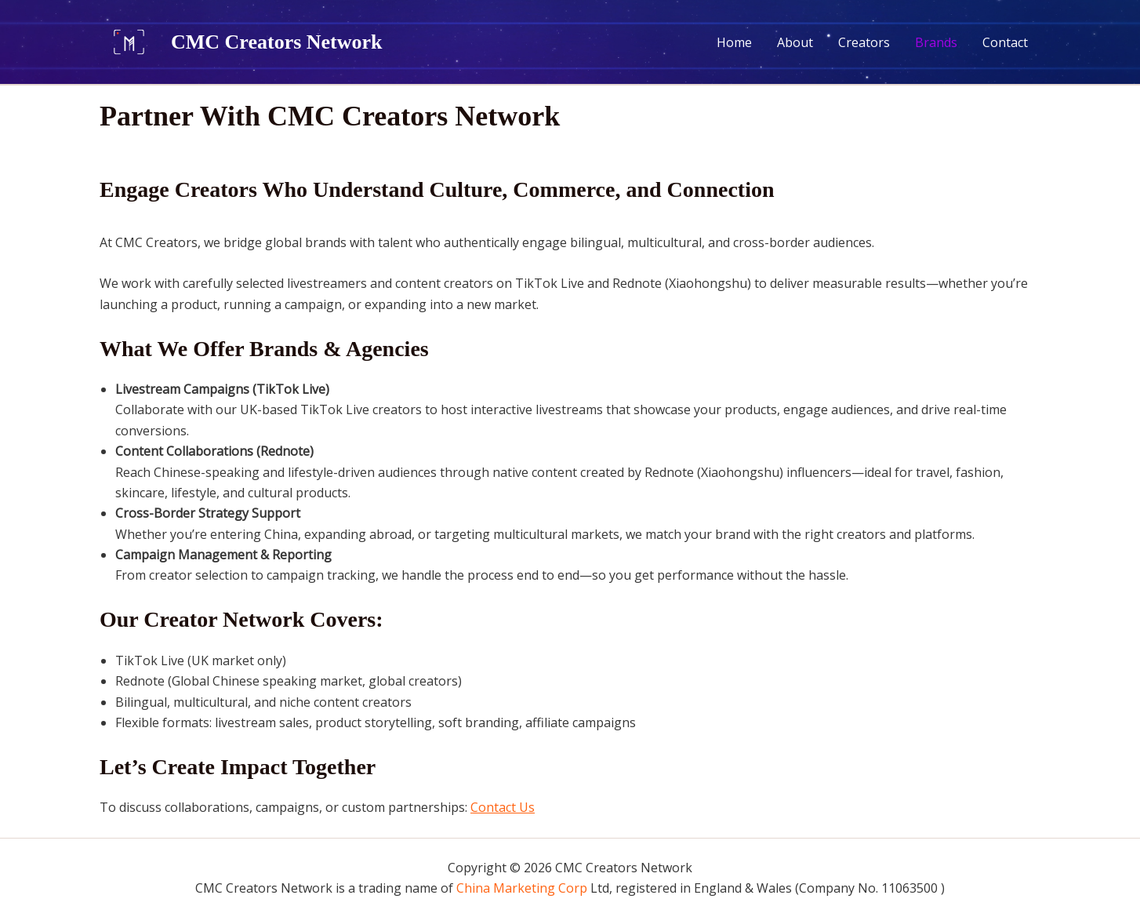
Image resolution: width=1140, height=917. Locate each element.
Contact (1005, 42)
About (795, 42)
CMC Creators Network (277, 42)
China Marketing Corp (521, 888)
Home (734, 42)
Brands (936, 42)
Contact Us (502, 807)
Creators (864, 42)
